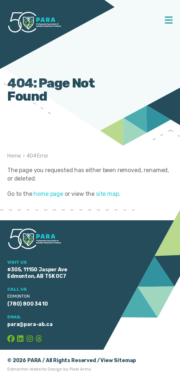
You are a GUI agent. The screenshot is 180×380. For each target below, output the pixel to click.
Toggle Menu (169, 20)
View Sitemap (118, 360)
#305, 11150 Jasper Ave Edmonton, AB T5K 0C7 (37, 273)
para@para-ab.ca (30, 324)
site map (107, 193)
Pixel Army (80, 369)
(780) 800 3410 (27, 304)
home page (48, 193)
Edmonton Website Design (34, 369)
